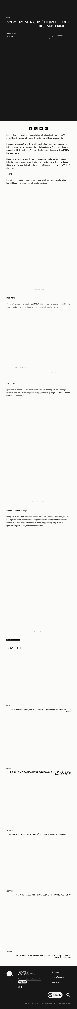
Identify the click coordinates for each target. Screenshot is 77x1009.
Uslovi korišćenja (64, 1003)
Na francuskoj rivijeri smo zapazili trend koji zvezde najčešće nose (41, 710)
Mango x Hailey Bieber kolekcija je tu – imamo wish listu (43, 895)
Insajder (9, 951)
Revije (9, 768)
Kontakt (56, 982)
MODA (8, 17)
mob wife (11, 304)
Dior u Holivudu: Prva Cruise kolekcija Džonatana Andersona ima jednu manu (40, 773)
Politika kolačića (48, 1003)
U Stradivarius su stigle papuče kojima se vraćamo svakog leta (40, 834)
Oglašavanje (58, 977)
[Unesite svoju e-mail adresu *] (29, 978)
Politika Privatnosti (31, 1003)
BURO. (14, 34)
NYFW (63, 165)
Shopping (9, 830)
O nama (55, 972)
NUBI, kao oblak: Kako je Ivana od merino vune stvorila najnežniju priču (43, 956)
